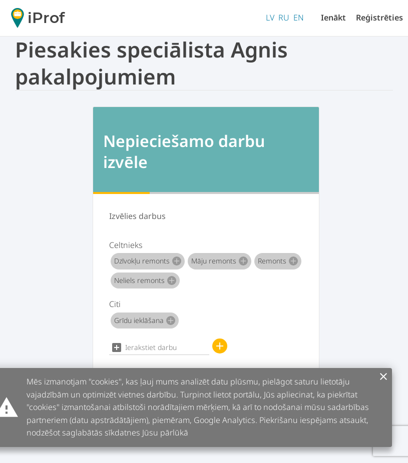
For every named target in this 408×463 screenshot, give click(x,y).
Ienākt (333, 17)
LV (270, 17)
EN (298, 17)
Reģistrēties (379, 17)
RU (283, 17)
